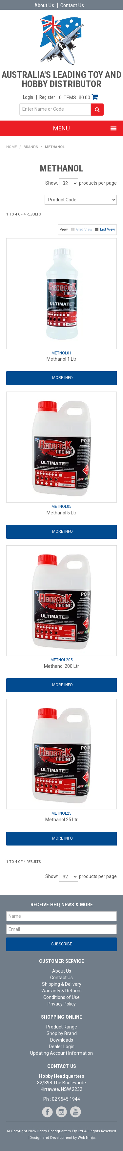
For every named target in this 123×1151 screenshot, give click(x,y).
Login (28, 97)
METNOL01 (61, 353)
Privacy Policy (62, 1003)
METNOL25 (61, 813)
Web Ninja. (87, 1138)
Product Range (61, 1026)
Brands (31, 147)
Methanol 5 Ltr (61, 512)
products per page (98, 183)
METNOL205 (62, 660)
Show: (51, 183)
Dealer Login (61, 1046)
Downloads (61, 1040)
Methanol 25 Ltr (61, 819)
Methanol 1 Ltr (61, 359)
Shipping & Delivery (61, 984)
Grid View (84, 229)
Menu (61, 128)
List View (107, 229)
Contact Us (72, 5)
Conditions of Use (61, 997)
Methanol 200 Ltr (61, 666)
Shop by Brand (62, 1033)
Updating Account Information (61, 1053)
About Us (44, 5)
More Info (62, 377)
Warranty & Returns (61, 990)
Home (11, 147)
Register (47, 97)
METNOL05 (61, 506)
